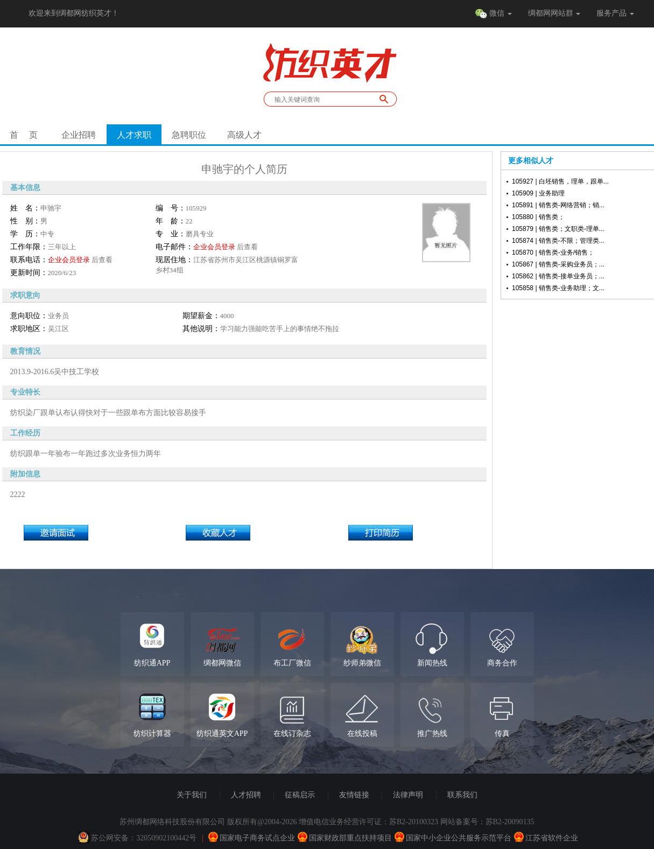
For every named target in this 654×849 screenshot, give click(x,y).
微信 (493, 14)
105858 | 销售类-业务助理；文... (558, 288)
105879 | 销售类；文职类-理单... (558, 229)
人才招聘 (246, 795)
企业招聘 (78, 134)
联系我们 (462, 795)
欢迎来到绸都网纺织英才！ (74, 13)
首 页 (24, 134)
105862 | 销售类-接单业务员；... (558, 276)
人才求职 (134, 134)
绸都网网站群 (554, 13)
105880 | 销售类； (538, 217)
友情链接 (354, 795)
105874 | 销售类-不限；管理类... (558, 240)
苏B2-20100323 (413, 822)
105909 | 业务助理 (538, 193)
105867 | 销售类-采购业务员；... (558, 264)
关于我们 (192, 795)
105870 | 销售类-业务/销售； (553, 252)
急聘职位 (189, 134)
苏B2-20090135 (510, 822)
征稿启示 (300, 795)
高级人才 (244, 134)
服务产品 (615, 13)
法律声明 (408, 795)
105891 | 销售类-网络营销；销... (558, 205)
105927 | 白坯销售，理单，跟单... (560, 181)
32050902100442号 (166, 838)
